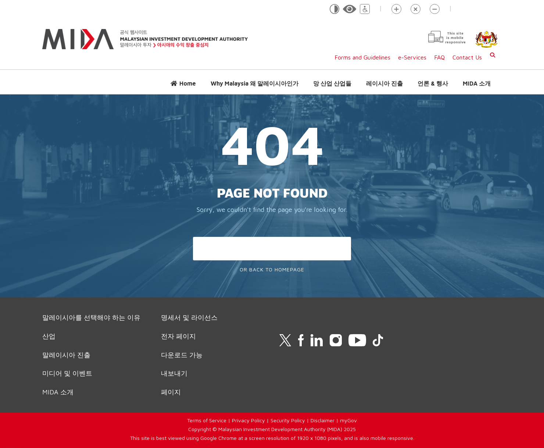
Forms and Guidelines (362, 57)
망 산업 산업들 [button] (332, 83)
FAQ (439, 57)
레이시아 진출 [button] (384, 83)
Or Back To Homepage (272, 269)
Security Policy (288, 420)
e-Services (412, 57)
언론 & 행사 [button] (433, 83)
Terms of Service (206, 420)
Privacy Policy (248, 420)
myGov (348, 420)
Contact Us (467, 57)
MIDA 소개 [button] (477, 83)
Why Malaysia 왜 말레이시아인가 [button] (254, 83)
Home (187, 83)
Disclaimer (322, 420)
